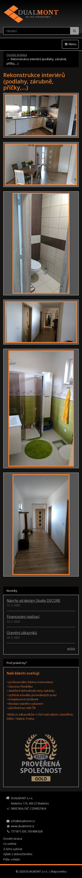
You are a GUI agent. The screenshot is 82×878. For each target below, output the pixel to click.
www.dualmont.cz (22, 826)
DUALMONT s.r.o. (37, 871)
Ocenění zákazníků (22, 632)
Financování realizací (23, 616)
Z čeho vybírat (12, 849)
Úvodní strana (12, 839)
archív (71, 649)
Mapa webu (58, 871)
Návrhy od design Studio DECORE (33, 600)
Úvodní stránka (17, 55)
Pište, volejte (11, 859)
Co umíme (9, 844)
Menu (70, 44)
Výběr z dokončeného (17, 854)
